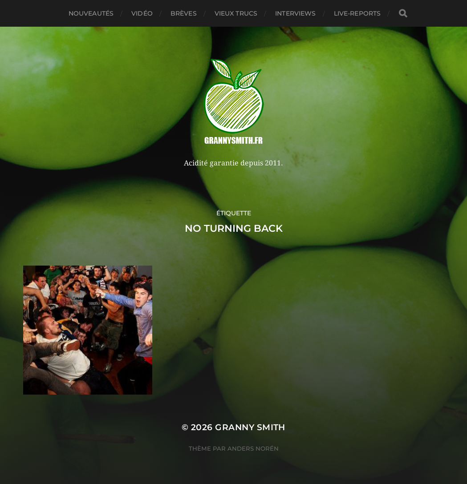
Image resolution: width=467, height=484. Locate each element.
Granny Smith (250, 427)
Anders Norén (253, 448)
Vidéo (142, 13)
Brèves (184, 13)
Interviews (295, 13)
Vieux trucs (236, 13)
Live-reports (357, 13)
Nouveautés (91, 13)
